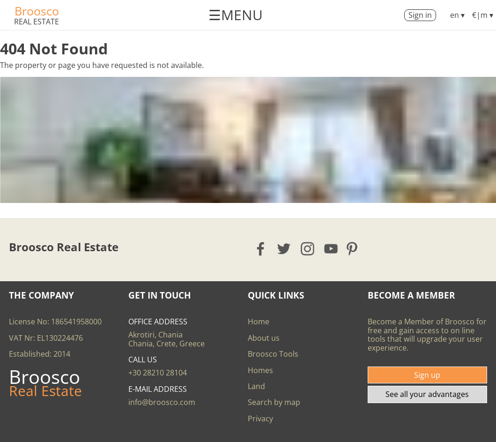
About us (264, 338)
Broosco (37, 11)
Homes (260, 370)
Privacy (260, 418)
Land (256, 386)
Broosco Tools (273, 354)
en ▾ (457, 15)
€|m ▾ (482, 15)
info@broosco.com (161, 402)
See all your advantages (427, 394)
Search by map (274, 402)
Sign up (427, 375)
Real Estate (36, 21)
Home (258, 321)
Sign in (420, 15)
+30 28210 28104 (157, 372)
